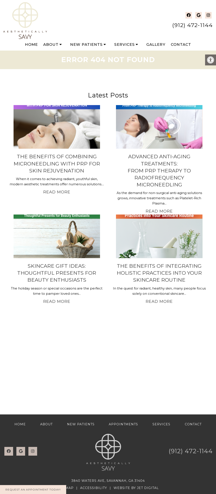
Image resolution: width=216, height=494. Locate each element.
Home (31, 44)
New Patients (86, 44)
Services (124, 44)
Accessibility (93, 488)
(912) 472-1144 (192, 25)
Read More (56, 192)
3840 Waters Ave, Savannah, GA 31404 (108, 481)
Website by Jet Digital (136, 488)
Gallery (155, 44)
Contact (181, 44)
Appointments (123, 424)
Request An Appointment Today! (33, 489)
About (51, 44)
